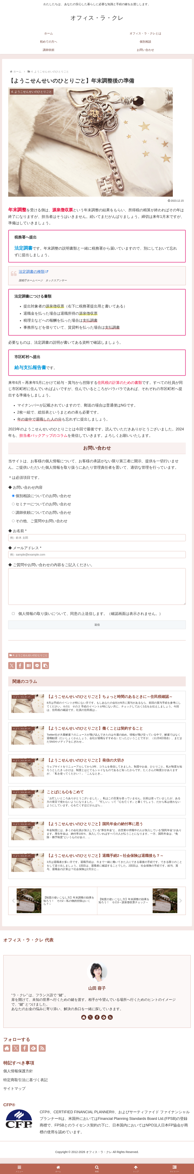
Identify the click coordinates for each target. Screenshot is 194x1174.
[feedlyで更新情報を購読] (103, 1033)
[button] (45, 671)
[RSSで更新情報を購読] (110, 1033)
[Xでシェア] (11, 671)
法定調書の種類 (33, 272)
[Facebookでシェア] (20, 671)
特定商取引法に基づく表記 (25, 1096)
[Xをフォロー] (90, 1033)
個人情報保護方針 (18, 1087)
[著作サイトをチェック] (83, 1033)
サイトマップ (14, 1105)
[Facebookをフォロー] (97, 1033)
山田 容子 (97, 1004)
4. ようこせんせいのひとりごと (28, 661)
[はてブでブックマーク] (28, 671)
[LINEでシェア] (37, 671)
